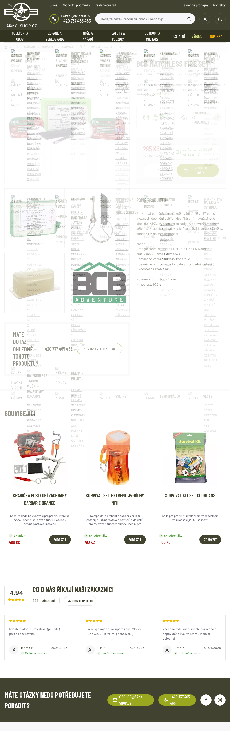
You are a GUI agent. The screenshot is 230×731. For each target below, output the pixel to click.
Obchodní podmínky (76, 5)
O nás (53, 5)
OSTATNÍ (179, 36)
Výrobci (197, 36)
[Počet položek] (159, 170)
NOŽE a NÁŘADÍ (88, 36)
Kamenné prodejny (195, 5)
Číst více (163, 94)
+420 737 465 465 (76, 21)
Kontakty (219, 5)
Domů (5, 47)
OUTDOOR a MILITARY (152, 36)
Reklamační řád (105, 5)
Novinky (216, 36)
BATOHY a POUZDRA (118, 36)
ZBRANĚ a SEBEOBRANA (55, 36)
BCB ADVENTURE (196, 74)
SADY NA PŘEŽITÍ (73, 47)
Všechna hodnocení (80, 601)
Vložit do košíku (196, 170)
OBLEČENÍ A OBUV (20, 36)
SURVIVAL (48, 47)
